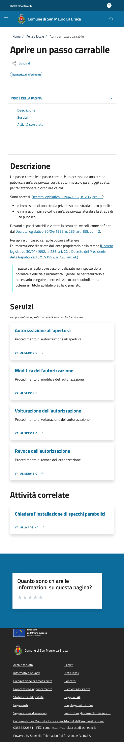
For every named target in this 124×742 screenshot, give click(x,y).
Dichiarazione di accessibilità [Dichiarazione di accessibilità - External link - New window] (32, 681)
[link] (30, 353)
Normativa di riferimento (26, 74)
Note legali (71, 672)
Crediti (68, 664)
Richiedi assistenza (77, 689)
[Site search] (111, 19)
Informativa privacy (26, 672)
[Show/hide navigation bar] (6, 18)
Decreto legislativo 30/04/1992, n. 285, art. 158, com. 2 (58, 231)
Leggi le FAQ (72, 697)
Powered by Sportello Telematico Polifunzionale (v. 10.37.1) (53, 735)
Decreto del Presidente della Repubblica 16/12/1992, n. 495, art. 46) (58, 254)
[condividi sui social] (20, 63)
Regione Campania (21, 5)
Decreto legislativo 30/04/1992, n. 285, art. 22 (67, 197)
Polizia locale (35, 36)
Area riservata (23, 664)
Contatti (70, 681)
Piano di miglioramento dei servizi (87, 713)
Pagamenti (20, 705)
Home (16, 36)
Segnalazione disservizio (29, 713)
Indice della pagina (26, 98)
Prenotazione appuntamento (32, 689)
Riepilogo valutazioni (78, 705)
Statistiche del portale (28, 697)
